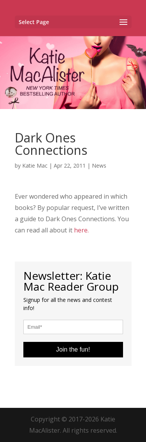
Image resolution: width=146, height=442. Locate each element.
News (99, 165)
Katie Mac (34, 165)
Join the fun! (73, 349)
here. (81, 230)
